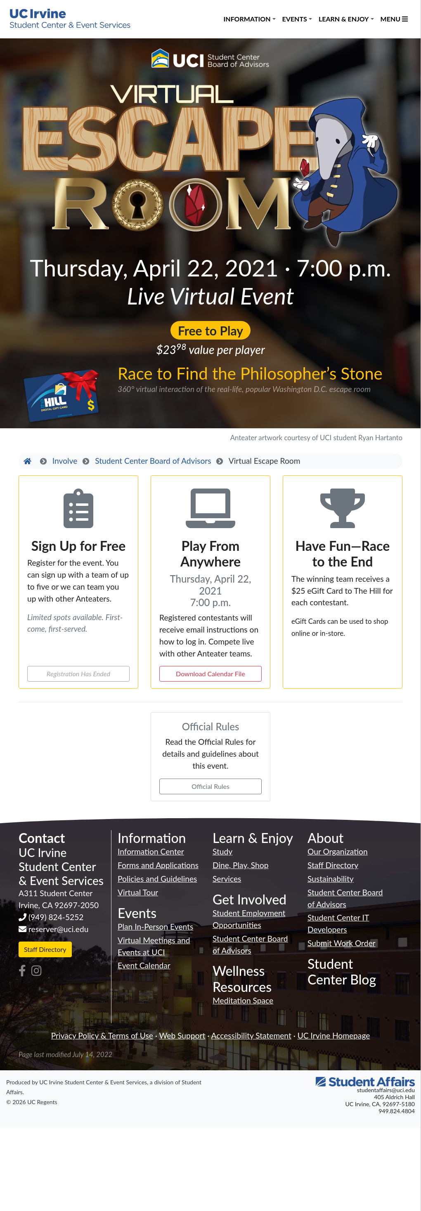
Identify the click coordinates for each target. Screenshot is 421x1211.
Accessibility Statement (251, 1035)
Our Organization (337, 851)
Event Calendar (144, 965)
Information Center (151, 851)
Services (227, 878)
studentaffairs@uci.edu (386, 1089)
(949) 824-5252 (56, 917)
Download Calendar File (210, 673)
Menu (394, 19)
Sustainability (330, 878)
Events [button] (294, 19)
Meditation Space (243, 1000)
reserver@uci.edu (58, 929)
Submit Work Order (341, 943)
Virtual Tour (138, 892)
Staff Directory (45, 949)
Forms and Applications (158, 865)
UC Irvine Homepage (334, 1035)
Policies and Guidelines (157, 878)
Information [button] (247, 19)
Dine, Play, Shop (240, 865)
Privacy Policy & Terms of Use (102, 1035)
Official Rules (210, 786)
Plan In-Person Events (155, 926)
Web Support (182, 1035)
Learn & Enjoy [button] (344, 19)
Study (222, 851)
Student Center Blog (341, 971)
